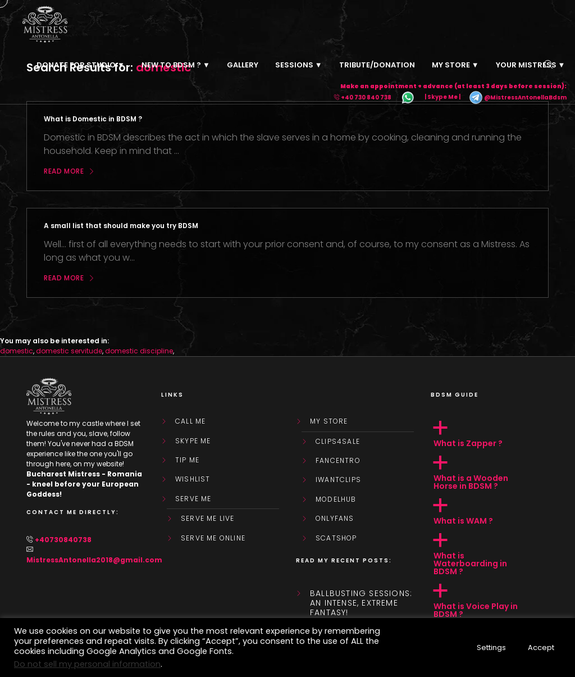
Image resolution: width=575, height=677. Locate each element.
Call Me (190, 421)
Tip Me (187, 460)
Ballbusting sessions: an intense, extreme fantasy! (361, 603)
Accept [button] (541, 647)
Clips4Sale (338, 442)
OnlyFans (335, 518)
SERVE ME (193, 499)
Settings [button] (491, 647)
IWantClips (338, 480)
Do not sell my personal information (87, 664)
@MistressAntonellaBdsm (518, 97)
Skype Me (193, 441)
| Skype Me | (442, 97)
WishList (193, 479)
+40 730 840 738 (366, 97)
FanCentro (338, 461)
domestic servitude (69, 351)
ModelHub (336, 499)
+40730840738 (63, 539)
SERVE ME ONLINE (213, 538)
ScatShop (336, 538)
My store (329, 421)
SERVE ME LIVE (208, 518)
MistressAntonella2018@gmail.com (94, 560)
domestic (16, 351)
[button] (490, 434)
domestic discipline (139, 351)
